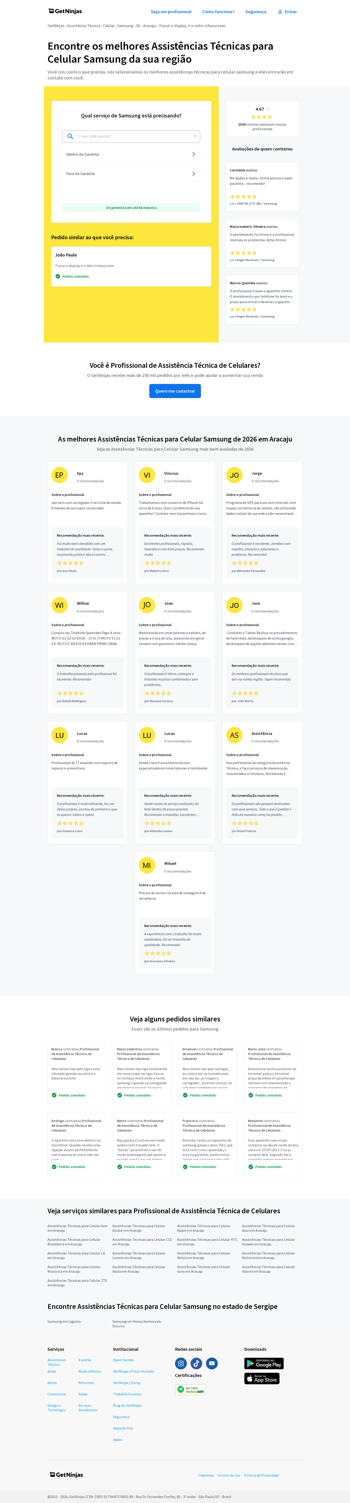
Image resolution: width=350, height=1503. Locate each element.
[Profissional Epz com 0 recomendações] (88, 522)
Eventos (85, 1360)
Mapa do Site (123, 1428)
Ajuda (117, 1439)
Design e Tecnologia (56, 1407)
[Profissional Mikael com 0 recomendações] (175, 912)
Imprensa (206, 1475)
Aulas (52, 1371)
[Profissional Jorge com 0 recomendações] (262, 522)
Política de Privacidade (261, 1475)
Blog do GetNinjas (127, 1405)
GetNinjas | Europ (126, 1382)
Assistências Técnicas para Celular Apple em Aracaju (203, 1228)
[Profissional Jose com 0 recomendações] (262, 652)
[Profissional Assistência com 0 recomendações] (262, 782)
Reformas (86, 1382)
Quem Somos (123, 1360)
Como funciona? (218, 12)
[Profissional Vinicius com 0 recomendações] (175, 522)
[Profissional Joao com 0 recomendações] (175, 652)
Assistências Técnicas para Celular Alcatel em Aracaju (138, 1228)
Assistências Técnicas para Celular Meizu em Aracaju (203, 1255)
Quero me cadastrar (175, 391)
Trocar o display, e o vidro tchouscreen (192, 25)
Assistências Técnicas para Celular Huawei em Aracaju (268, 1241)
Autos (52, 1382)
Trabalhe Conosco (127, 1394)
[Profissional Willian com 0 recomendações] (88, 652)
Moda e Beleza (90, 1371)
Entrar (287, 12)
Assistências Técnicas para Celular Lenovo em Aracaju (138, 1255)
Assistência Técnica (83, 25)
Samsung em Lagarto (64, 1321)
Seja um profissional (171, 12)
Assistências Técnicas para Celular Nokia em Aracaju (138, 1269)
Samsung (125, 25)
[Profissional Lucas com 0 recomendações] (88, 782)
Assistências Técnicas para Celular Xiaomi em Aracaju (268, 1269)
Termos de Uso (228, 1475)
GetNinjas (56, 25)
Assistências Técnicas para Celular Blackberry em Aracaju (74, 1241)
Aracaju (149, 25)
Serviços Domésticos (88, 1407)
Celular (109, 25)
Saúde (83, 1394)
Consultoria (57, 1394)
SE (138, 25)
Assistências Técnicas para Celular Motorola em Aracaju (268, 1255)
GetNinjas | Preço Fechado (133, 1371)
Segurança (256, 12)
